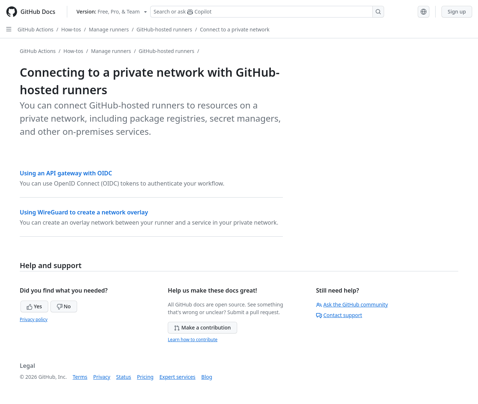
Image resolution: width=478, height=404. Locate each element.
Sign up (457, 11)
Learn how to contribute (192, 339)
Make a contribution (202, 327)
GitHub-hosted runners (164, 29)
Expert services (177, 376)
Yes (34, 306)
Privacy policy (34, 319)
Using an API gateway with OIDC (66, 173)
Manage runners (109, 29)
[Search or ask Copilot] (267, 12)
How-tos (71, 29)
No (64, 306)
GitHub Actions (35, 29)
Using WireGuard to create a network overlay (84, 212)
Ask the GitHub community (352, 304)
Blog (206, 376)
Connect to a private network (234, 29)
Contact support (339, 315)
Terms (80, 376)
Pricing (145, 376)
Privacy (101, 376)
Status (123, 376)
